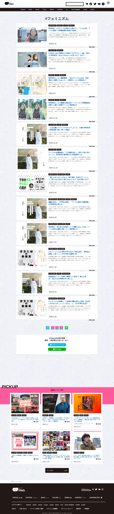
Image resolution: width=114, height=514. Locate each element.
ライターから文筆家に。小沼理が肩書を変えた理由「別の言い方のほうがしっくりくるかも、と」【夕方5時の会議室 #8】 (69, 302)
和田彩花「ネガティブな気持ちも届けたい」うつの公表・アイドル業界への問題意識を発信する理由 (69, 29)
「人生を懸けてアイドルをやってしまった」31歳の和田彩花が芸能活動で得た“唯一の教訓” (69, 128)
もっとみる (50, 470)
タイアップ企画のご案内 (36, 506)
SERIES (52, 9)
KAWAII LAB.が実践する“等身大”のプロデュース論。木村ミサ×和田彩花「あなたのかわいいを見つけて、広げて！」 (69, 54)
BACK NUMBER (76, 9)
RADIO (52, 503)
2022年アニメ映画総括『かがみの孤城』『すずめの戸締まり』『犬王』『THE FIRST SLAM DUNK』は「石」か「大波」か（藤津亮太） (55, 419)
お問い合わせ (23, 506)
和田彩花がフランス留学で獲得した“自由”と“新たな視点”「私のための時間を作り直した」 (67, 277)
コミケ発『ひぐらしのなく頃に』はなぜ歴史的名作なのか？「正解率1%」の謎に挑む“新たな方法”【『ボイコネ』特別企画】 (87, 419)
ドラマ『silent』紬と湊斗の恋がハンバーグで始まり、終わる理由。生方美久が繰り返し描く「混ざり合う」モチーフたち (87, 456)
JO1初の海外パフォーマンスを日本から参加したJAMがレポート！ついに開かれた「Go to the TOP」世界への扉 (24, 419)
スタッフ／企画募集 (52, 506)
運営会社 (79, 506)
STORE (85, 9)
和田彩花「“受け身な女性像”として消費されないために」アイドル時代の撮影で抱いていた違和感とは (69, 228)
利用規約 (87, 506)
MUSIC (30, 9)
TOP (12, 481)
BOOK (57, 503)
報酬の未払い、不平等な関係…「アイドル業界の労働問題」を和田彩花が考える (69, 203)
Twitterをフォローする (57, 344)
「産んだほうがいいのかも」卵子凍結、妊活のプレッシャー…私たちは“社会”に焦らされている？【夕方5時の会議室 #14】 (68, 178)
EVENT (92, 9)
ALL (67, 9)
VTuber (44, 9)
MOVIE (37, 9)
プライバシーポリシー (67, 506)
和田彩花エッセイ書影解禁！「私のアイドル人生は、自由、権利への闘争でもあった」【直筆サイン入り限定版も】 (69, 79)
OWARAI (23, 9)
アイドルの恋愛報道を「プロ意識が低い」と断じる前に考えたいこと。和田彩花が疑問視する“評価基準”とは (69, 153)
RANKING (60, 9)
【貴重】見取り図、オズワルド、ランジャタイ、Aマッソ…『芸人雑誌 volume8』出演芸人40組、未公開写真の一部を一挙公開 (55, 456)
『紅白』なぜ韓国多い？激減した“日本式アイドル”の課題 (24, 456)
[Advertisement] (57, 366)
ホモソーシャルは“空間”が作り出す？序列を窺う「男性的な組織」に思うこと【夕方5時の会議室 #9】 (69, 252)
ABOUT (14, 506)
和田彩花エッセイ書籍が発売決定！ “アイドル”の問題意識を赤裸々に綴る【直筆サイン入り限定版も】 (69, 104)
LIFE (62, 503)
